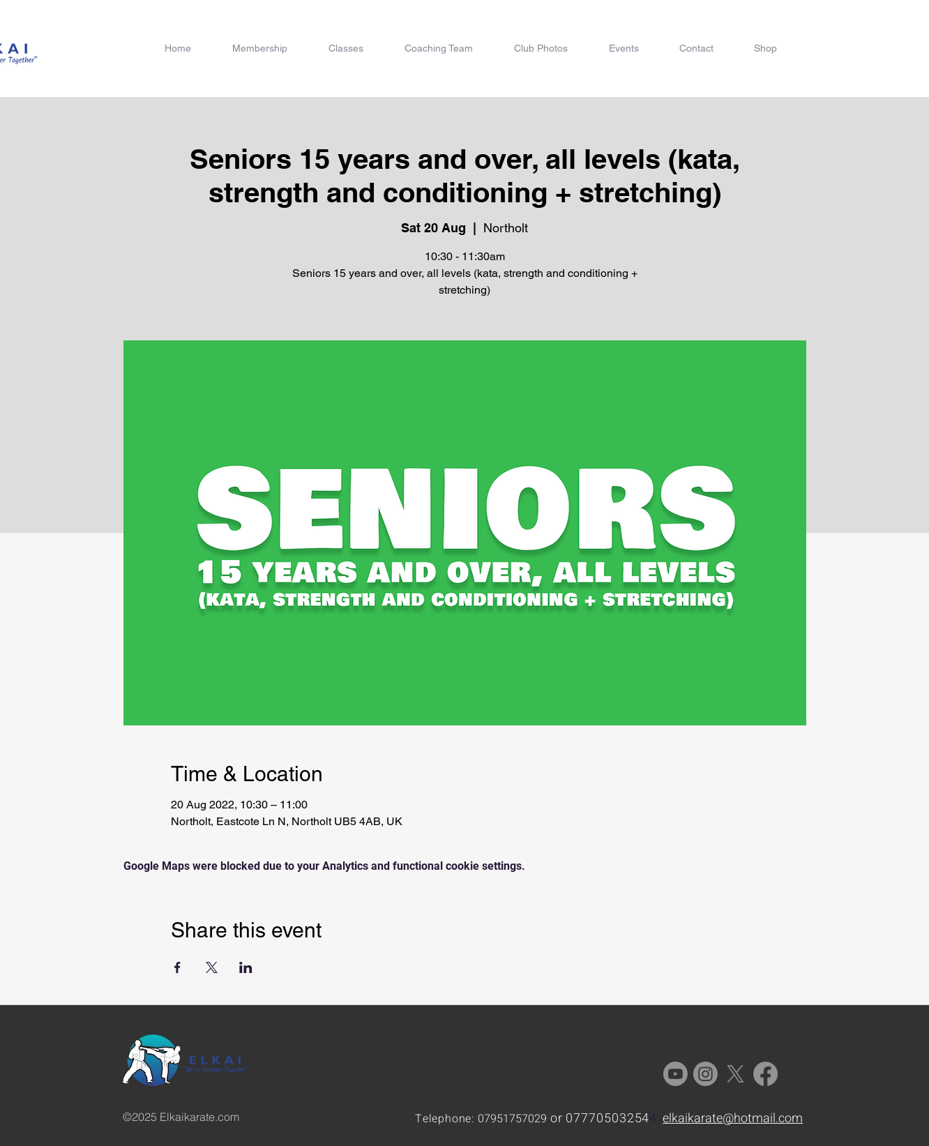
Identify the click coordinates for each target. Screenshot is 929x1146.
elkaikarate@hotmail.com (733, 1118)
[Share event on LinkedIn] (245, 967)
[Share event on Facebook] (177, 967)
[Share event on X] (211, 967)
